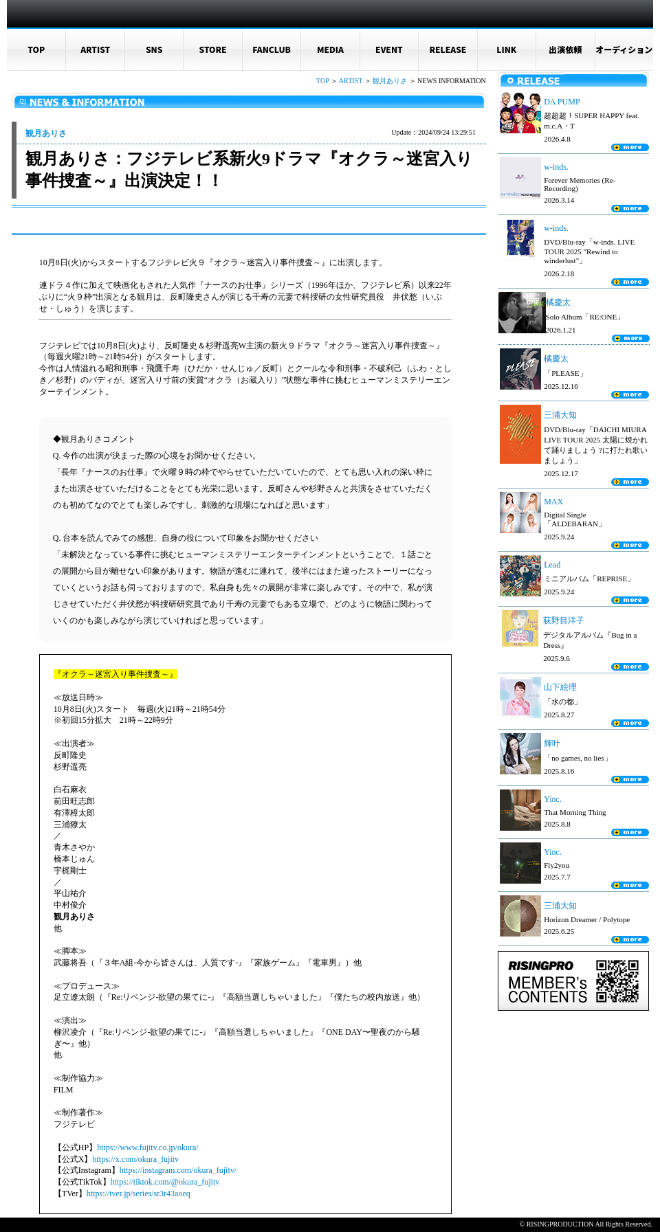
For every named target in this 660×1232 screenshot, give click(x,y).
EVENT (389, 49)
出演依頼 (565, 49)
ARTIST (95, 49)
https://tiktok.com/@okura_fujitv (165, 1182)
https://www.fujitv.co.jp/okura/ (147, 1147)
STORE (213, 49)
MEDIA (330, 49)
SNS (154, 49)
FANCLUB (271, 49)
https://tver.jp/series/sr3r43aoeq (138, 1193)
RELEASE (447, 49)
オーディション (623, 49)
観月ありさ (390, 81)
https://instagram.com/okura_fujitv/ (178, 1170)
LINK (506, 49)
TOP (36, 49)
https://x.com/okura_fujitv (135, 1159)
